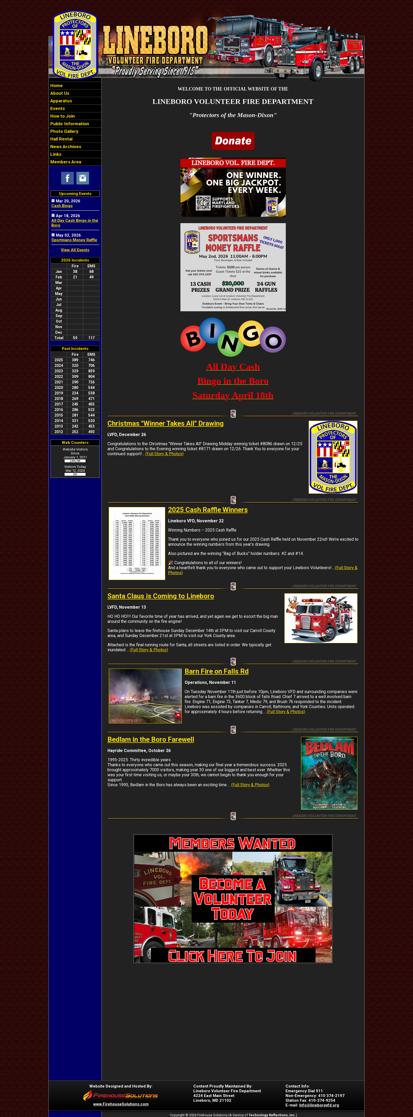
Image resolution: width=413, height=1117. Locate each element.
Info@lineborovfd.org (319, 1105)
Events (57, 108)
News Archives (65, 146)
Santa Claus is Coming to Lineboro (160, 596)
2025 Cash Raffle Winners (208, 510)
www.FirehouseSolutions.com (121, 1104)
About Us (59, 93)
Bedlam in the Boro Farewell (150, 739)
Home (56, 85)
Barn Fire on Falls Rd (217, 671)
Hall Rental (60, 139)
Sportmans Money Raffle (74, 240)
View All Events (75, 250)
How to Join (62, 116)
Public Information (69, 123)
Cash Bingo (62, 205)
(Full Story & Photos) (164, 453)
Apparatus (60, 100)
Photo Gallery (63, 131)
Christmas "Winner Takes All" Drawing (165, 423)
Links (55, 154)
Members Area (65, 161)
